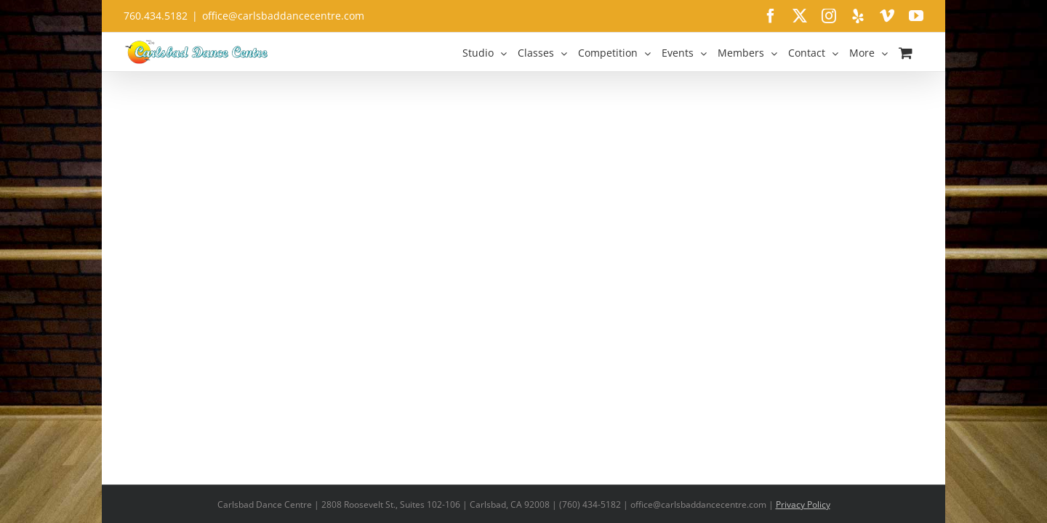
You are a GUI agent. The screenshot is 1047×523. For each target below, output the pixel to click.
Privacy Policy (803, 504)
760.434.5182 (156, 16)
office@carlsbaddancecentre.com (283, 16)
